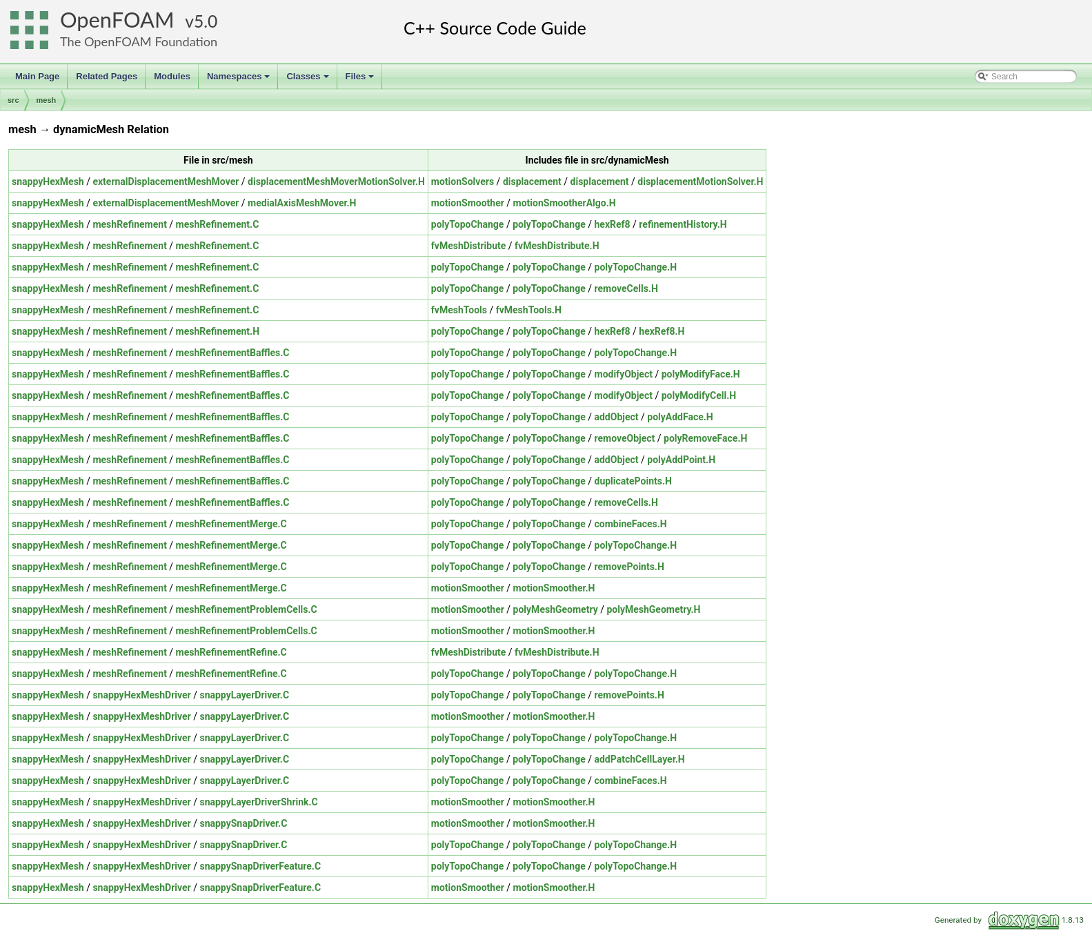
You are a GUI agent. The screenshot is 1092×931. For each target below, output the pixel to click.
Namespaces (239, 80)
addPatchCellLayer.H (640, 759)
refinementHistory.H (682, 224)
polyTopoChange (467, 224)
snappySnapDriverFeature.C (260, 866)
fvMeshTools (459, 309)
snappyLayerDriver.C (244, 694)
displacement (532, 181)
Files (361, 80)
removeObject (625, 438)
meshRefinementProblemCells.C (246, 609)
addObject (617, 416)
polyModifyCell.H (699, 395)
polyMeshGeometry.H (653, 609)
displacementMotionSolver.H (700, 181)
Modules (172, 76)
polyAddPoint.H (681, 459)
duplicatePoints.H (633, 481)
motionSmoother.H (554, 588)
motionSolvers (462, 181)
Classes (308, 80)
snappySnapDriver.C (243, 823)
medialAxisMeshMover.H (302, 202)
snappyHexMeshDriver (141, 694)
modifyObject (624, 374)
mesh (47, 100)
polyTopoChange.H (636, 267)
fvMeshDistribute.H (557, 245)
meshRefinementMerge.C (231, 523)
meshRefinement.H (217, 331)
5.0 (205, 21)
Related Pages (106, 76)
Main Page (37, 76)
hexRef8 (613, 224)
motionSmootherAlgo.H (564, 202)
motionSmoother (467, 202)
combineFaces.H (631, 523)
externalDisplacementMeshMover (165, 181)
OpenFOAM (117, 19)
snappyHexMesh (48, 181)
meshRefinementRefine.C (231, 652)
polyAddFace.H (680, 416)
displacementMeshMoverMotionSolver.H (336, 181)
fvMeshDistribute (468, 245)
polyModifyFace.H (701, 374)
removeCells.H (626, 288)
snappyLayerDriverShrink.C (258, 801)
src (13, 100)
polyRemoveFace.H (705, 438)
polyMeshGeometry (555, 609)
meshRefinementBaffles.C (233, 352)
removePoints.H (629, 566)
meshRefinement (129, 224)
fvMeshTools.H (529, 309)
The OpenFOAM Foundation (138, 41)
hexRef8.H (661, 331)
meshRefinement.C (217, 224)
